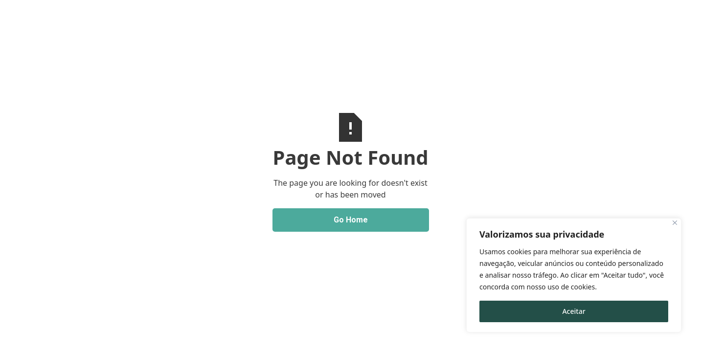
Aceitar (573, 311)
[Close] (675, 222)
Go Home (351, 219)
